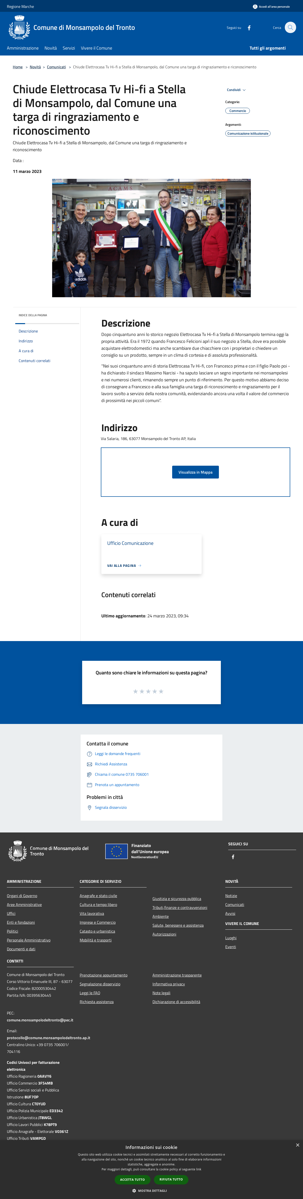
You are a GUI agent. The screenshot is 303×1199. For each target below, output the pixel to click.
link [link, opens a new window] (198, 1169)
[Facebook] (246, 27)
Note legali (161, 993)
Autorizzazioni (164, 934)
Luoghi (231, 938)
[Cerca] (290, 27)
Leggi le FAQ (90, 993)
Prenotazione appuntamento (103, 975)
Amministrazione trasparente (177, 975)
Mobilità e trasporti (96, 940)
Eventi (230, 947)
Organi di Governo (22, 896)
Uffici (11, 913)
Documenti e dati (21, 949)
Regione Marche (20, 6)
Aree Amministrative (24, 904)
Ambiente (160, 916)
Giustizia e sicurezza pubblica (176, 899)
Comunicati (56, 67)
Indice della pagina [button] (33, 315)
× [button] (297, 1145)
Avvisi (230, 913)
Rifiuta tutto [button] (171, 1179)
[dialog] (151, 1169)
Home (18, 67)
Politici (12, 931)
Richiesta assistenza (97, 1002)
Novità (35, 67)
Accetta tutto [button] (132, 1180)
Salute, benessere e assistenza (178, 925)
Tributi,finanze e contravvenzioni (179, 907)
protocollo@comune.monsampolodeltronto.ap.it (48, 1038)
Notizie (231, 896)
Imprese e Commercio (98, 922)
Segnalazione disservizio (100, 984)
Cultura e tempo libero (98, 904)
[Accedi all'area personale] (271, 6)
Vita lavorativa (92, 913)
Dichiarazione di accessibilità (176, 1002)
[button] (151, 1190)
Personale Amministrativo (28, 940)
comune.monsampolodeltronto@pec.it (40, 1020)
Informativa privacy (168, 984)
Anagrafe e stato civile (98, 896)
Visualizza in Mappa (195, 472)
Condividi (237, 90)
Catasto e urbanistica (97, 931)
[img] (69, 314)
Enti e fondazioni (21, 922)
